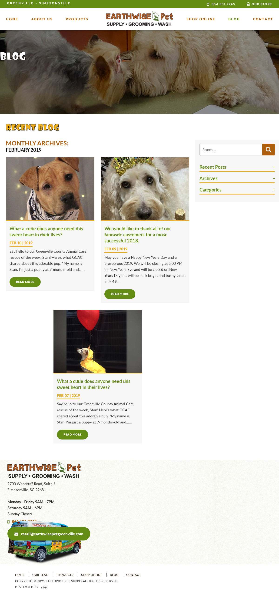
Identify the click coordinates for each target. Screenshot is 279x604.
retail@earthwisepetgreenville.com (48, 534)
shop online (200, 19)
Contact (263, 19)
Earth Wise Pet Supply (139, 18)
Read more (25, 282)
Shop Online (91, 575)
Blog (234, 19)
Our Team (40, 575)
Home (12, 19)
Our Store (262, 4)
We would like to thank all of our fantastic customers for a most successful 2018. (137, 234)
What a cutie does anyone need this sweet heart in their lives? (46, 231)
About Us (42, 19)
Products (77, 19)
